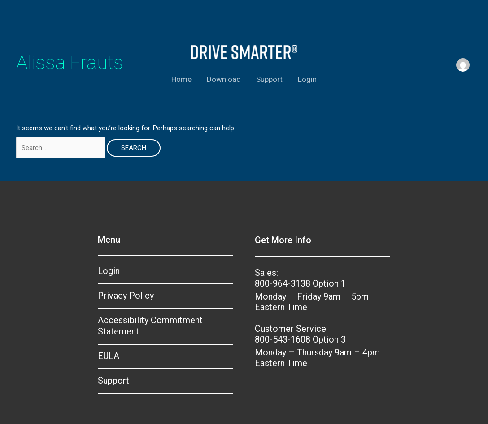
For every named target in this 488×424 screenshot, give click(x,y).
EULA (108, 356)
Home (181, 79)
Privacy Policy (126, 295)
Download (224, 79)
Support (269, 79)
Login (307, 79)
